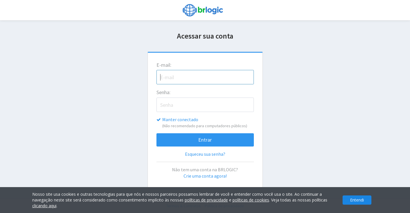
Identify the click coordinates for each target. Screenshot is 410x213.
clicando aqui (44, 205)
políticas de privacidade (206, 200)
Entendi (357, 200)
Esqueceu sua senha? (205, 154)
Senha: (163, 92)
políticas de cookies (251, 200)
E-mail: (163, 65)
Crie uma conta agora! (205, 176)
